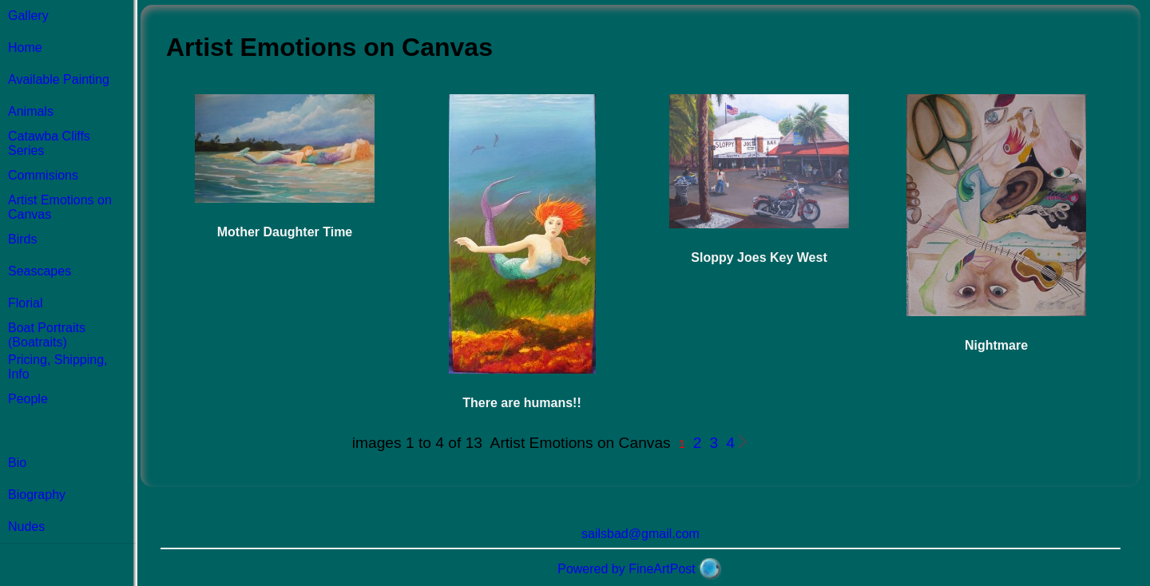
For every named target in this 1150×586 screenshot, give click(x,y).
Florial (25, 303)
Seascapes (39, 271)
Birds (22, 239)
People (28, 399)
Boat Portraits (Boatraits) (46, 335)
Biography (36, 494)
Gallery (28, 15)
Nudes (26, 526)
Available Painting (58, 79)
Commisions (43, 175)
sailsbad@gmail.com (640, 533)
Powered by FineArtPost (626, 569)
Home (25, 47)
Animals (31, 111)
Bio (17, 462)
